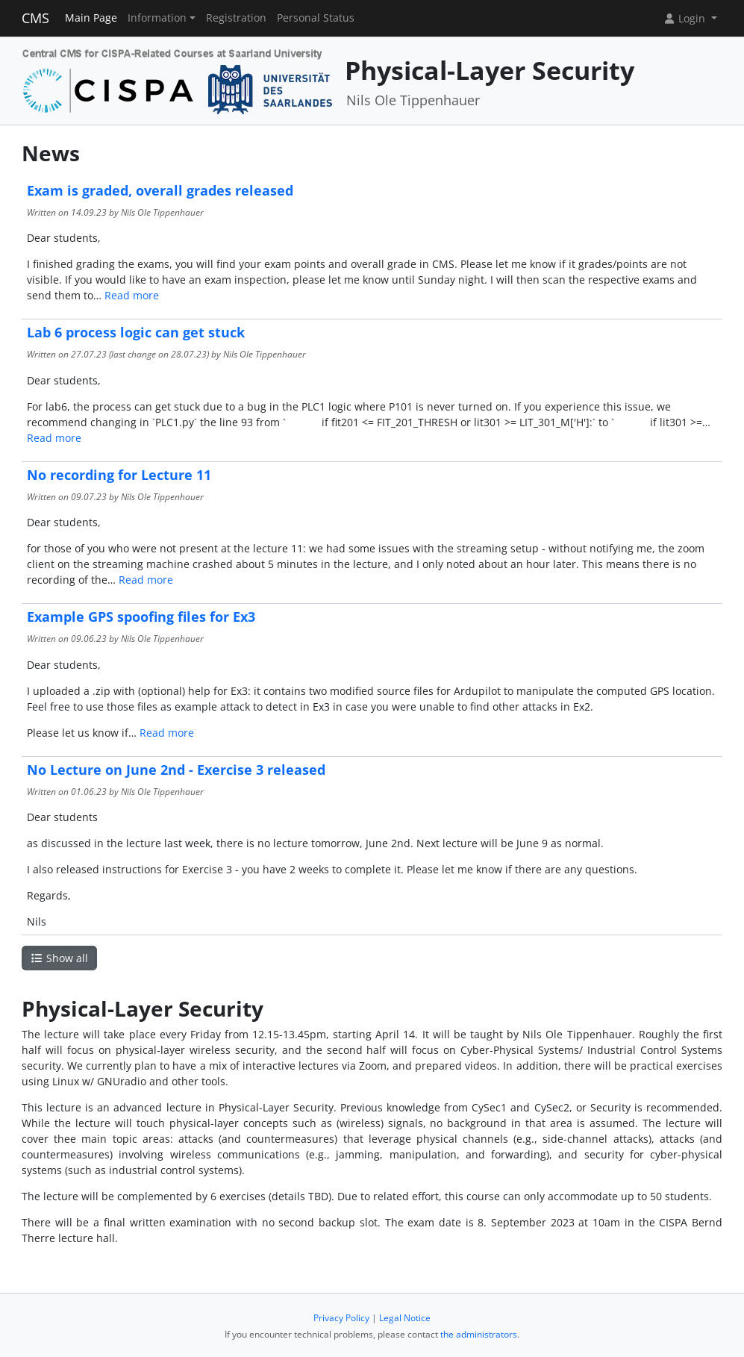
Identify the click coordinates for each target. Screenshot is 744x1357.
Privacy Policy (341, 1317)
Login (686, 18)
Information (157, 18)
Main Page (91, 18)
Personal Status (315, 18)
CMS (35, 18)
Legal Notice (405, 1317)
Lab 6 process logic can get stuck (136, 332)
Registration (236, 18)
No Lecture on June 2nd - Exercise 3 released (176, 770)
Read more (131, 295)
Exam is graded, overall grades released (160, 190)
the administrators (478, 1334)
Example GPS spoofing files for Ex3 (141, 617)
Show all (60, 958)
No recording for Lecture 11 (119, 475)
